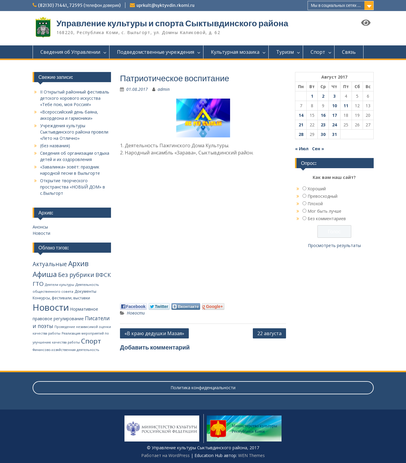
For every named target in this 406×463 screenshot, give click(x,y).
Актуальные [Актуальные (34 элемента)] (50, 264)
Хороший (317, 188)
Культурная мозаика (235, 52)
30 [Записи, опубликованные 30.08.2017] (323, 134)
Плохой (315, 203)
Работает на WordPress (165, 455)
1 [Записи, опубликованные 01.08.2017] (312, 96)
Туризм (285, 52)
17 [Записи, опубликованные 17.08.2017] (334, 115)
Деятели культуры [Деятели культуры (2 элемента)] (59, 285)
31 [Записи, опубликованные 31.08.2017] (334, 134)
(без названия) (55, 145)
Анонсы (40, 227)
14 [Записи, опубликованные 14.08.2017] (301, 115)
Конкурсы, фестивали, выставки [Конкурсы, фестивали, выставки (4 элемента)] (61, 298)
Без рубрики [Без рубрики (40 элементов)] (76, 275)
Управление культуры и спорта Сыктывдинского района (172, 23)
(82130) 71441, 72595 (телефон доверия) (79, 5)
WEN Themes (251, 455)
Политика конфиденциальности (203, 387)
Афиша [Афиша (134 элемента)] (45, 274)
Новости (136, 313)
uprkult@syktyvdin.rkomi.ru (165, 5)
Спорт (318, 52)
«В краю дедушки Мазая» (154, 333)
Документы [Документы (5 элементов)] (85, 291)
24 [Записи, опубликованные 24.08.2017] (334, 125)
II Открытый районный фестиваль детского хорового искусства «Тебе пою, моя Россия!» (74, 98)
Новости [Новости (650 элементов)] (51, 307)
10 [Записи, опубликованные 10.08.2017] (334, 105)
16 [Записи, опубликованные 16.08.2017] (323, 115)
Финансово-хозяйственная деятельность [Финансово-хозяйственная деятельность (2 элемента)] (66, 350)
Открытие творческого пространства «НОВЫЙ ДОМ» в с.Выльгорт (72, 187)
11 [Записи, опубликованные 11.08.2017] (345, 105)
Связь (349, 52)
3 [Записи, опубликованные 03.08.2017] (334, 96)
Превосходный (322, 196)
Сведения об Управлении (70, 52)
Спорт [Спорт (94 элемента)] (91, 341)
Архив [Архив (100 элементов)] (78, 263)
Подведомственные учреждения (155, 52)
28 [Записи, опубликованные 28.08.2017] (301, 134)
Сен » (318, 148)
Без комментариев (327, 218)
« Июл (301, 148)
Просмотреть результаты (334, 245)
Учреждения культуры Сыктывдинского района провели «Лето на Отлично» (74, 132)
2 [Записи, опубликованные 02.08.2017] (323, 96)
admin (164, 89)
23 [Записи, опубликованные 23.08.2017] (323, 125)
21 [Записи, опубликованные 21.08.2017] (301, 125)
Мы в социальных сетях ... (336, 5)
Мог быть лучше (324, 211)
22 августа (269, 333)
